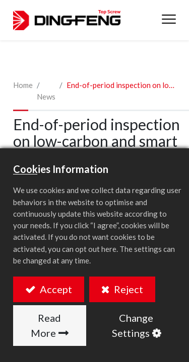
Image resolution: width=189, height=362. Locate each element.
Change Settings (133, 325)
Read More (46, 325)
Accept (55, 289)
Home (23, 84)
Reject (127, 289)
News (46, 96)
